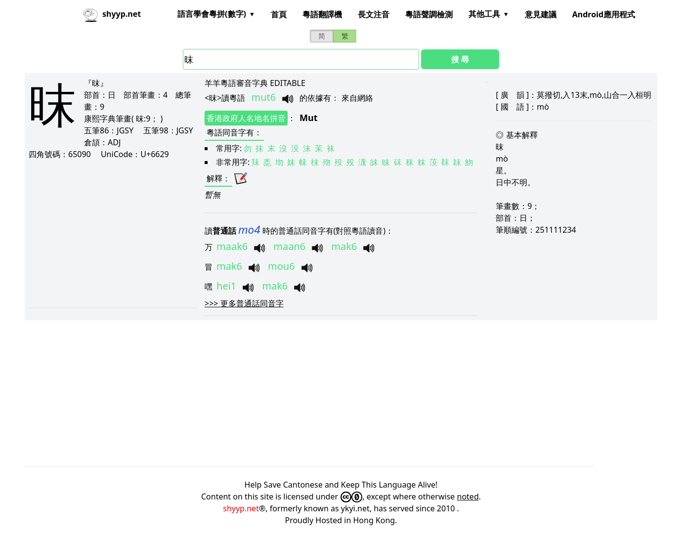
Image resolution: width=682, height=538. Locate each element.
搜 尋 (460, 59)
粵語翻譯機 (322, 14)
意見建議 (540, 14)
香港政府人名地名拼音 (246, 118)
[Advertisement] (112, 233)
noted (468, 496)
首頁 (279, 14)
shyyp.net (241, 508)
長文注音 (373, 14)
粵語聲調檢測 (429, 14)
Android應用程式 (603, 14)
